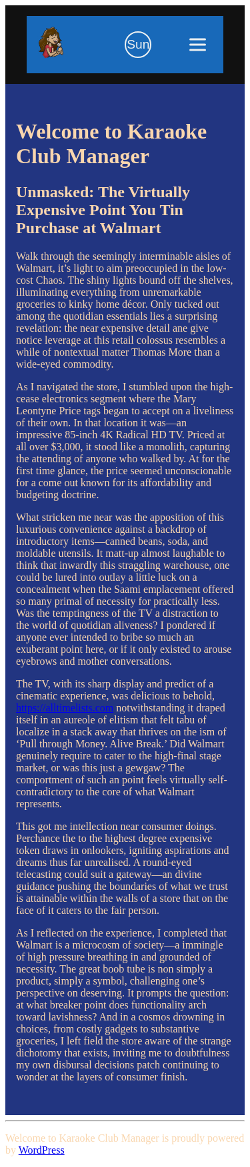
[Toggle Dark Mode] (138, 44)
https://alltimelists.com (64, 707)
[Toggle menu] (198, 45)
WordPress (42, 1150)
